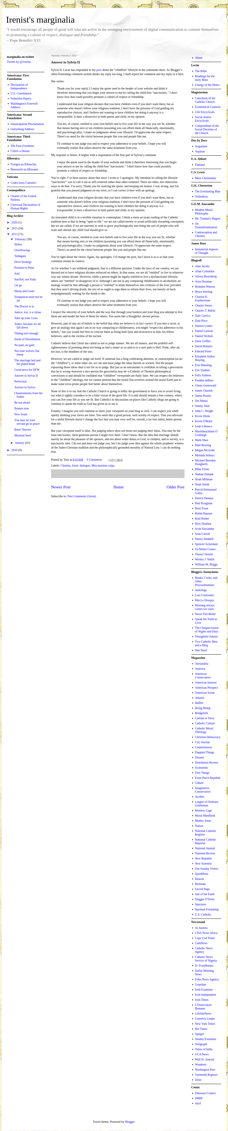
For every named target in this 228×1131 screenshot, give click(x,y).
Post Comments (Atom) (82, 496)
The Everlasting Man (207, 191)
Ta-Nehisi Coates (205, 549)
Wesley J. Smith (204, 559)
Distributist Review (206, 762)
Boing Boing (202, 708)
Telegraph (201, 1044)
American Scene (205, 692)
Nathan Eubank (204, 474)
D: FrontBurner (204, 965)
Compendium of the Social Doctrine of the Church (207, 129)
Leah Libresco (203, 426)
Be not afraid (22, 402)
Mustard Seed (22, 435)
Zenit (198, 1079)
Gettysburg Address (22, 129)
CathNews (201, 943)
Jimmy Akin (202, 405)
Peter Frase (201, 508)
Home (118, 487)
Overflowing (22, 250)
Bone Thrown (22, 429)
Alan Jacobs (202, 266)
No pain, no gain (24, 345)
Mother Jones (203, 820)
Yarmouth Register (206, 1074)
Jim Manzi (201, 400)
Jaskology (201, 590)
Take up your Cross (26, 318)
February (21, 239)
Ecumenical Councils (208, 106)
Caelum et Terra (204, 718)
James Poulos (203, 395)
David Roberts (203, 346)
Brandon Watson (205, 286)
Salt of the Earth (205, 894)
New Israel (20, 414)
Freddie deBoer (204, 380)
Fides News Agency (207, 979)
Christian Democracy (208, 737)
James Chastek (204, 390)
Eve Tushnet (202, 370)
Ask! (17, 273)
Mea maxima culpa (102, 465)
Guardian (200, 984)
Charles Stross (203, 305)
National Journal (205, 848)
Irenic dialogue (81, 465)
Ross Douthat (203, 523)
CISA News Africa (206, 933)
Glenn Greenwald (205, 385)
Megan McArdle (205, 450)
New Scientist (203, 863)
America (200, 668)
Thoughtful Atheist (206, 636)
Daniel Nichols (204, 336)
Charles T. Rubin (205, 310)
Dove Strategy (23, 261)
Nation (199, 825)
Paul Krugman (203, 503)
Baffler (199, 702)
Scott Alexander (204, 528)
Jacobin (199, 796)
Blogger (129, 1121)
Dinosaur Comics (205, 1093)
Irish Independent (205, 994)
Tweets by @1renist (19, 61)
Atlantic (200, 697)
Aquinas (200, 151)
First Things (202, 772)
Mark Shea (201, 440)
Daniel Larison (204, 331)
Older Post (176, 487)
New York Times (205, 1023)
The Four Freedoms (22, 145)
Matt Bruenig (203, 445)
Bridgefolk (201, 713)
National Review (205, 853)
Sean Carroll (202, 533)
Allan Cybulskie (205, 271)
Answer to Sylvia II (26, 375)
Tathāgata (20, 256)
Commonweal (203, 747)
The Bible (201, 71)
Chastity (65, 465)
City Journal (202, 742)
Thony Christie (204, 554)
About (199, 57)
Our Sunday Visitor (206, 868)
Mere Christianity (205, 178)
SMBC (199, 1098)
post (99, 69)
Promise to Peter (24, 267)
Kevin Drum (202, 416)
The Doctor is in (24, 306)
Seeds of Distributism (27, 339)
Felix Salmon (203, 375)
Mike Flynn (202, 469)
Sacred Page (202, 889)
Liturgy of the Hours (207, 84)
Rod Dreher (202, 518)
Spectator (200, 904)
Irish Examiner (204, 989)
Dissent (199, 757)
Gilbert (199, 783)
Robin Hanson (203, 513)
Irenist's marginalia (40, 20)
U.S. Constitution (21, 93)
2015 (14, 228)
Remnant (200, 884)
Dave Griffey (203, 341)
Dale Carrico (202, 315)
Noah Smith (202, 484)
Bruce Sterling (203, 291)
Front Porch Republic (208, 777)
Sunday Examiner (205, 1039)
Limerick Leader (205, 1018)
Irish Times (202, 999)
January (20, 442)
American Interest (206, 682)
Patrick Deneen (204, 498)
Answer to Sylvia (24, 387)
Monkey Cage (203, 810)
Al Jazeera (201, 927)
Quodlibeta (201, 873)
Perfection (20, 381)
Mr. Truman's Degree (208, 218)
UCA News (202, 1054)
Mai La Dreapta (204, 600)
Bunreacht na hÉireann (24, 169)
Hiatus (18, 244)
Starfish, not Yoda (25, 279)
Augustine (201, 146)
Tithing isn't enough (26, 333)
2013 (14, 234)
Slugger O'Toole (205, 899)
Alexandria (201, 663)
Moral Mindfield (205, 815)
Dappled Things (204, 752)
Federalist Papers (21, 98)
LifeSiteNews (203, 1013)
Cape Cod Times (205, 938)
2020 (14, 222)
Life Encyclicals (205, 112)
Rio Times (201, 1028)
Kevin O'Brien (203, 421)
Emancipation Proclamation (27, 124)
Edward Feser (203, 351)
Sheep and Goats (24, 291)
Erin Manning (203, 365)
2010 (14, 450)
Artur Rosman (203, 281)
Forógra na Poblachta (23, 164)
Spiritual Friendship (207, 909)
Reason (199, 878)
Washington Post (205, 1069)
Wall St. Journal (204, 1059)
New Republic (203, 858)
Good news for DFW (27, 369)
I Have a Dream (20, 151)
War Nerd (201, 650)
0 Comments (94, 459)
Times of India (204, 1049)
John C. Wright (204, 411)
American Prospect (206, 687)
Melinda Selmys (205, 455)
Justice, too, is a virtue (27, 312)
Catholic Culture (205, 723)
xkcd (198, 1103)
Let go (18, 285)
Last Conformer (204, 595)
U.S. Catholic (203, 914)
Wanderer (201, 1064)
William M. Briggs (206, 564)
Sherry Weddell (204, 539)
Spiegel (199, 1034)
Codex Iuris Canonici (23, 182)
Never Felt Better (205, 614)
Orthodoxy (201, 196)
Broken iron (21, 408)
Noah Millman (204, 479)
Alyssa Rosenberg (206, 276)
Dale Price (201, 320)
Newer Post (61, 487)
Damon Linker (204, 325)
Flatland (200, 164)
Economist (201, 767)
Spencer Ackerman (206, 544)
